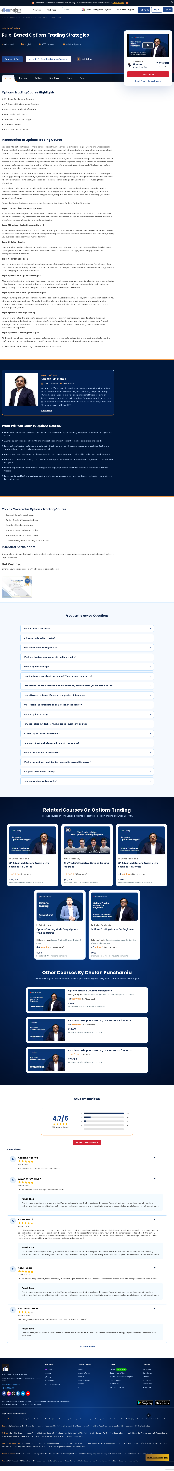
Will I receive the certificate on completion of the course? (87, 704)
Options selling (73, 1433)
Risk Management (13, 1436)
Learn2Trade (147, 1384)
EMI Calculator (37, 1461)
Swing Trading (53, 1443)
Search (70, 10)
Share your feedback (87, 1142)
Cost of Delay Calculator (117, 1461)
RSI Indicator (79, 1443)
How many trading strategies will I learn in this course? (87, 743)
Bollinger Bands (91, 1443)
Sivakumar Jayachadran (89, 1419)
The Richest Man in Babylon (58, 1454)
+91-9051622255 (8, 1388)
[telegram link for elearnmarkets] (23, 1393)
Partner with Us (115, 1380)
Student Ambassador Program (122, 1377)
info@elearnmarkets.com (11, 1384)
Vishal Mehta (126, 1419)
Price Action (84, 1433)
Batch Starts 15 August (157, 1457)
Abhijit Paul (69, 1419)
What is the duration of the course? (87, 752)
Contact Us (114, 1384)
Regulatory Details (117, 1387)
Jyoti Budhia (103, 1419)
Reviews (81, 1377)
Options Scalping (40, 1443)
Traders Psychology (47, 1436)
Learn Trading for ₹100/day (96, 9)
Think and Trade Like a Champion (82, 1454)
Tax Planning (108, 1433)
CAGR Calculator (13, 1461)
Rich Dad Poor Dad (23, 1454)
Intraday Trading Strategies (36, 1433)
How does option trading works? (87, 647)
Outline (38, 78)
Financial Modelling (67, 1443)
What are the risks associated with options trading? (87, 657)
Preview (23, 78)
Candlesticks (15, 1447)
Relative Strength (96, 1433)
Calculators (147, 1373)
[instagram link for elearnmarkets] (9, 1393)
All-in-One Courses (52, 1384)
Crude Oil (35, 1436)
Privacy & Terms (84, 1373)
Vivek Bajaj (23, 1419)
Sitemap (81, 1384)
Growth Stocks (132, 1433)
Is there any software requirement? (87, 733)
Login (156, 10)
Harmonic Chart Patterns (74, 1426)
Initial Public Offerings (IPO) (136, 1443)
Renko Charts (26, 1436)
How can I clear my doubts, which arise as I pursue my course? (87, 723)
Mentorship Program (125, 9)
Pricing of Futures (104, 1443)
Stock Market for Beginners (54, 1426)
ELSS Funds (48, 1447)
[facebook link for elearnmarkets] (4, 1393)
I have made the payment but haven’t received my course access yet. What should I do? (87, 685)
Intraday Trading (27, 1443)
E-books (146, 1377)
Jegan (76, 1419)
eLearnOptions (48, 1461)
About (9, 79)
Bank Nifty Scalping (17, 1433)
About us (81, 1369)
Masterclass (49, 1381)
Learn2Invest (147, 1387)
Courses (38, 10)
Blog (79, 1387)
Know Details (118, 3)
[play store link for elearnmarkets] (145, 1402)
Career (118, 1369)
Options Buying (119, 1433)
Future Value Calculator (63, 1461)
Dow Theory (26, 1426)
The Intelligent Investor (39, 1454)
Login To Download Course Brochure (48, 59)
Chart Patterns (26, 1447)
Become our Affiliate (117, 1373)
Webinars (52, 10)
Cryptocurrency (128, 1426)
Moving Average (62, 1436)
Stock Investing (37, 1426)
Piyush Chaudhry (138, 1419)
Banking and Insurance (62, 1447)
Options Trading (15, 1426)
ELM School (147, 1369)
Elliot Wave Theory (101, 1426)
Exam (69, 78)
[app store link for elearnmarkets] (163, 1402)
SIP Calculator (25, 1461)
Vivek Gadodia (115, 1419)
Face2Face (147, 1380)
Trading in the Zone (134, 1454)
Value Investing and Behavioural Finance (111, 1454)
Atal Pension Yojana (100, 1461)
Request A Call (12, 59)
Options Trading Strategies (57, 1433)
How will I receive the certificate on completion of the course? (87, 695)
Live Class (54, 78)
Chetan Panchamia (53, 379)
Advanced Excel (115, 1426)
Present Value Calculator (82, 1461)
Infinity (49, 1369)
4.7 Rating (84, 59)
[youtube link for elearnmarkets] (28, 1393)
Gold (83, 1447)
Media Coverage (84, 1380)
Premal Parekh (58, 1419)
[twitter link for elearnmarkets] (13, 1393)
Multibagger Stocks (76, 1436)
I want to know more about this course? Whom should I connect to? (87, 676)
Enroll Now (148, 74)
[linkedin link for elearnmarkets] (18, 1393)
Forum (83, 78)
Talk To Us (144, 10)
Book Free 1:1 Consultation (148, 81)
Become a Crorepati (135, 1461)
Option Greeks (38, 1447)
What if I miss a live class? (87, 628)
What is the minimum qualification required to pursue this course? (87, 762)
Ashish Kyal (47, 1419)
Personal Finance (118, 1443)
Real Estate (76, 1447)
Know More (46, 410)
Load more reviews (87, 1346)
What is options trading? (87, 666)
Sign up (167, 9)
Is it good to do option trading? (87, 638)
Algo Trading (89, 1426)
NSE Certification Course (143, 1426)
